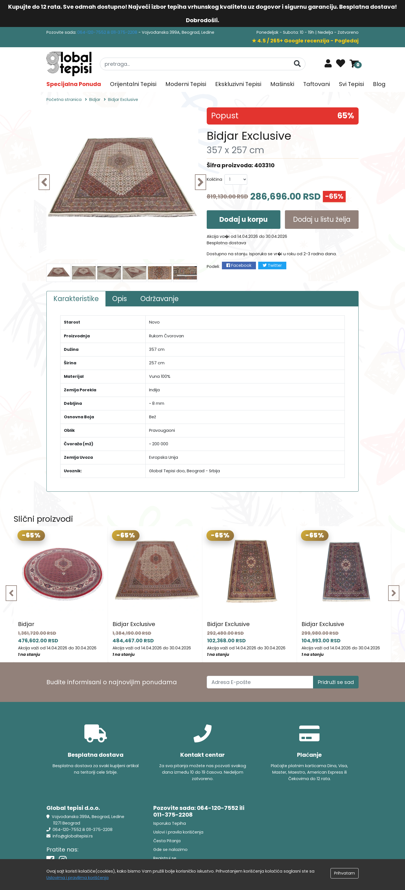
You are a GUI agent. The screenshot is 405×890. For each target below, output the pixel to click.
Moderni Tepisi (185, 84)
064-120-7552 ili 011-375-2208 (107, 32)
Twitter (272, 265)
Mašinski (282, 84)
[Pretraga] (297, 64)
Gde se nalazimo (170, 849)
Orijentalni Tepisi (133, 84)
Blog (379, 84)
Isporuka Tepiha (169, 823)
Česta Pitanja (167, 841)
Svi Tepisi (351, 84)
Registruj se (164, 858)
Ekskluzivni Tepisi (238, 84)
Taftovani (316, 84)
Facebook (238, 265)
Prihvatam (344, 873)
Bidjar (26, 624)
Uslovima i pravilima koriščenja (77, 877)
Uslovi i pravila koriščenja (178, 832)
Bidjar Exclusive (133, 624)
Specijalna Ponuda (73, 84)
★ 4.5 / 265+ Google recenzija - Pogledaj (305, 40)
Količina (214, 179)
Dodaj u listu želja (321, 219)
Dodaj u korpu (243, 219)
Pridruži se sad (336, 682)
